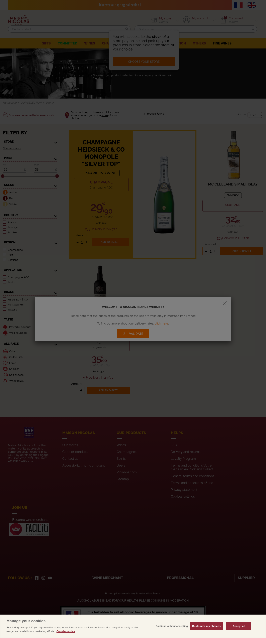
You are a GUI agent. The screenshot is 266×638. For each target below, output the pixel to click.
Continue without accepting (172, 634)
